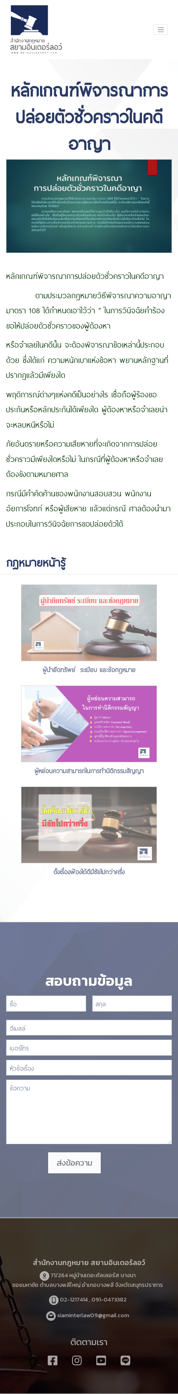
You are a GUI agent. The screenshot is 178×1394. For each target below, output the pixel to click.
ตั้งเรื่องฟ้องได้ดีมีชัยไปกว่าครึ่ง (89, 871)
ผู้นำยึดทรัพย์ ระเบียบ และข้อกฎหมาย (89, 669)
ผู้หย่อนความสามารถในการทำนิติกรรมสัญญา (89, 770)
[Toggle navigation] (160, 29)
